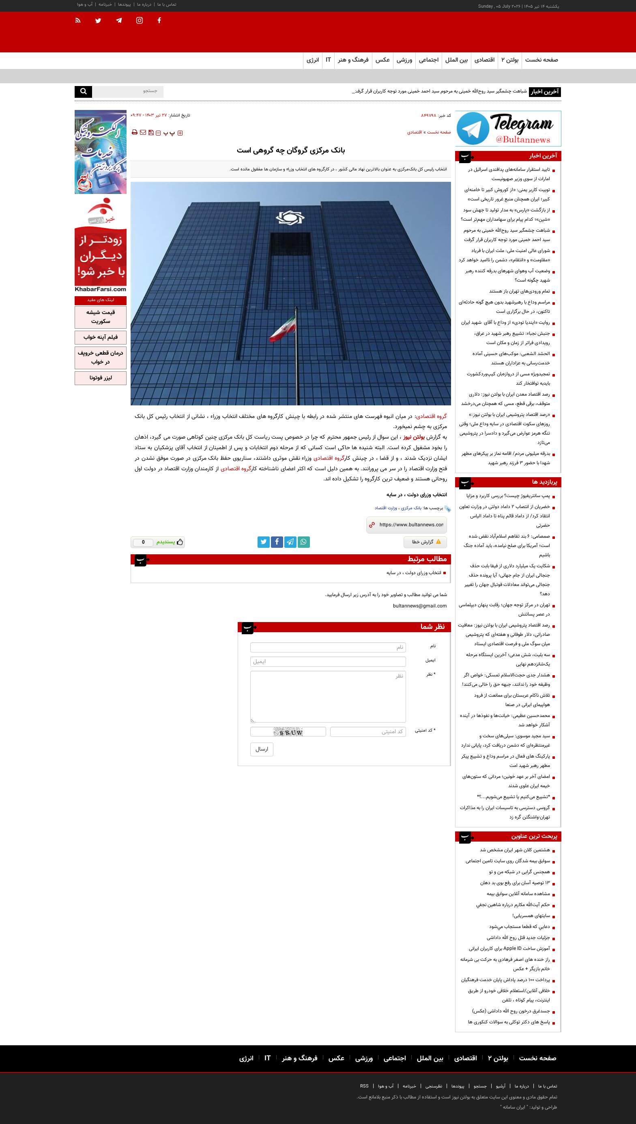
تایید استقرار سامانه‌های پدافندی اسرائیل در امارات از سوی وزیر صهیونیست (509, 174)
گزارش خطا (426, 542)
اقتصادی (414, 132)
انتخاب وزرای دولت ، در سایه (414, 573)
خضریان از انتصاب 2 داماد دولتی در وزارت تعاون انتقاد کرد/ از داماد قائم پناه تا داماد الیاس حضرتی (504, 516)
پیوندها (124, 4)
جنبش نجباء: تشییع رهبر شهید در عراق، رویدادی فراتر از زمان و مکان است (512, 338)
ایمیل (430, 660)
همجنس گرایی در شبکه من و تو (519, 872)
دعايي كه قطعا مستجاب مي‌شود (519, 926)
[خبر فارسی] (101, 244)
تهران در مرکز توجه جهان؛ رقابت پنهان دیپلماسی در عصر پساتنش (504, 609)
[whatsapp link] (304, 542)
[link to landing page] (520, 32)
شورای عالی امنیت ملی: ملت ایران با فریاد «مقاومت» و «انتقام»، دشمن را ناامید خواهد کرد (504, 255)
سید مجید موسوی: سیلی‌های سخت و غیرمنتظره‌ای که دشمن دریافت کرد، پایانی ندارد (505, 740)
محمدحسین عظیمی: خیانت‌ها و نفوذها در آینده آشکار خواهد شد (505, 720)
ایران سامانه (514, 1107)
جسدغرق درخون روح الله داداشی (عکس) (511, 1011)
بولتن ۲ (509, 60)
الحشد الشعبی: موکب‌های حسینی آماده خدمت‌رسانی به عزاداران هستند (511, 358)
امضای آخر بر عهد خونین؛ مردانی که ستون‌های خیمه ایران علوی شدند (506, 781)
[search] (83, 92)
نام (433, 646)
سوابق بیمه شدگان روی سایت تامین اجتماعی (508, 861)
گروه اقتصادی (431, 416)
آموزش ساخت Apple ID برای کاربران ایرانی (509, 948)
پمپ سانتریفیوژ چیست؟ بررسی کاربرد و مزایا (508, 496)
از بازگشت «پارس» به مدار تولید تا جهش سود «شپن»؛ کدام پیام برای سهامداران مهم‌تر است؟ (505, 215)
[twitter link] (264, 542)
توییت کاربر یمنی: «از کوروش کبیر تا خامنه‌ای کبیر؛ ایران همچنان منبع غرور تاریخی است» (507, 194)
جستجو (480, 1086)
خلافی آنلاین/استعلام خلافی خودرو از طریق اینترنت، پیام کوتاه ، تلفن (509, 995)
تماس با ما (166, 4)
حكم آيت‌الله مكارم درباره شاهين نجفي (513, 905)
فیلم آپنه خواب (101, 337)
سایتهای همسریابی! (531, 915)
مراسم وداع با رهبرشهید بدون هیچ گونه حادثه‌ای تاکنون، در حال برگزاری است (504, 307)
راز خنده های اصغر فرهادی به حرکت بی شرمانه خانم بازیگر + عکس (505, 964)
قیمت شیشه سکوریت (100, 317)
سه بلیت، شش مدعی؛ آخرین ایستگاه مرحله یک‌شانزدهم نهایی (508, 659)
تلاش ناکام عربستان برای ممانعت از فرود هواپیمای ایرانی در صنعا (512, 700)
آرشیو (500, 1086)
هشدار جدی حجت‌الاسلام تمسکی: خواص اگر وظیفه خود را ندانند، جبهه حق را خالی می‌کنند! (506, 680)
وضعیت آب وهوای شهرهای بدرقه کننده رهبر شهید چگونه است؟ (507, 275)
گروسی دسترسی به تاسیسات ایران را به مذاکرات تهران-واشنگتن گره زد (505, 812)
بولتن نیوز (414, 437)
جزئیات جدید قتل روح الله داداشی (518, 937)
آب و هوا (84, 4)
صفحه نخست (541, 60)
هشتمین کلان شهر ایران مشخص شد (515, 850)
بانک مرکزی (411, 508)
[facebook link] (277, 542)
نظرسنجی (433, 1086)
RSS (364, 1086)
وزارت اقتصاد (386, 508)
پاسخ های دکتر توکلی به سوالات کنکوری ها (509, 1022)
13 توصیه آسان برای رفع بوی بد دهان (515, 883)
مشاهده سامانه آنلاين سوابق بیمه (518, 894)
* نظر (431, 674)
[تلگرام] (508, 128)
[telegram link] (290, 542)
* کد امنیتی (425, 730)
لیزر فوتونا (101, 378)
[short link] (411, 525)
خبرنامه (105, 4)
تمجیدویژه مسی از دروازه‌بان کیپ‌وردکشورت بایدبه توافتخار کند (508, 378)
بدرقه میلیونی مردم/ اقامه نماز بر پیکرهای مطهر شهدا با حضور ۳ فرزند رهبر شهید (506, 458)
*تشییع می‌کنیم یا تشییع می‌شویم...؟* (513, 797)
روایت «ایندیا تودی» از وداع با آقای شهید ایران (505, 322)
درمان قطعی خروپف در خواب (100, 358)
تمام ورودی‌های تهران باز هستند (519, 291)
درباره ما (144, 4)
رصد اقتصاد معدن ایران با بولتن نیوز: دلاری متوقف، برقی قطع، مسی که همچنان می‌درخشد (505, 399)
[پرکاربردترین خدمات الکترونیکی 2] (101, 152)
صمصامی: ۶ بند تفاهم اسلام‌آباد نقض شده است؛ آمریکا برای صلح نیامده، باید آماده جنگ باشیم (507, 546)
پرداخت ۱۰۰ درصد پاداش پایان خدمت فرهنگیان (505, 980)
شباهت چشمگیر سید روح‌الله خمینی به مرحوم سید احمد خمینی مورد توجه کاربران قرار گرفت (440, 91)
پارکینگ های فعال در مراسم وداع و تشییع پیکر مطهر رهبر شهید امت (505, 761)
